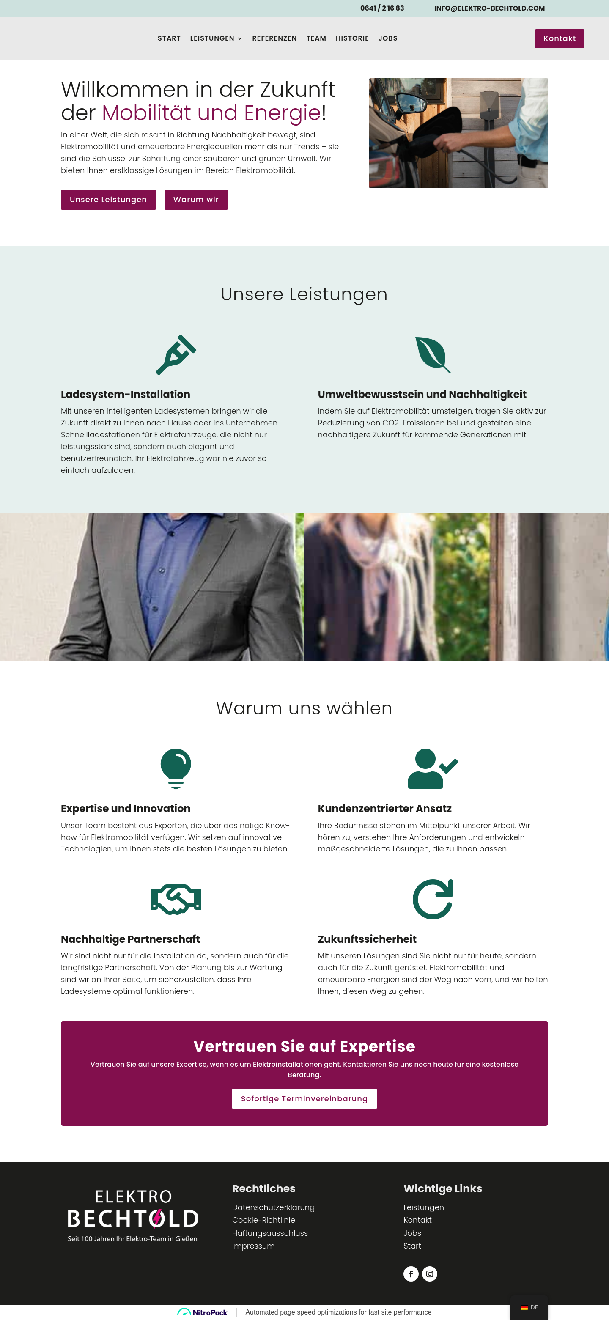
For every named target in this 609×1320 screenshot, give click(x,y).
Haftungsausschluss (270, 1233)
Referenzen (274, 38)
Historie (352, 38)
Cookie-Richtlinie (263, 1220)
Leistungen (212, 38)
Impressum (253, 1245)
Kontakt (559, 38)
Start (169, 38)
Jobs (388, 38)
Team (316, 38)
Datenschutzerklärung (273, 1207)
